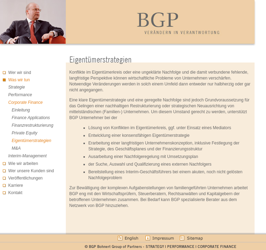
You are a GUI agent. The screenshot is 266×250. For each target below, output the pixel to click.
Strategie (16, 87)
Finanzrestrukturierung (32, 125)
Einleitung (21, 110)
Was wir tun (19, 79)
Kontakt (15, 192)
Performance (20, 94)
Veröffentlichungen (25, 178)
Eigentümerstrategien (31, 140)
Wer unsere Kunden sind (31, 170)
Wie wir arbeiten (23, 163)
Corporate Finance (25, 102)
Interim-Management (27, 155)
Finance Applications (31, 117)
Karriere (15, 185)
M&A (16, 148)
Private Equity (24, 133)
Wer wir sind (19, 72)
